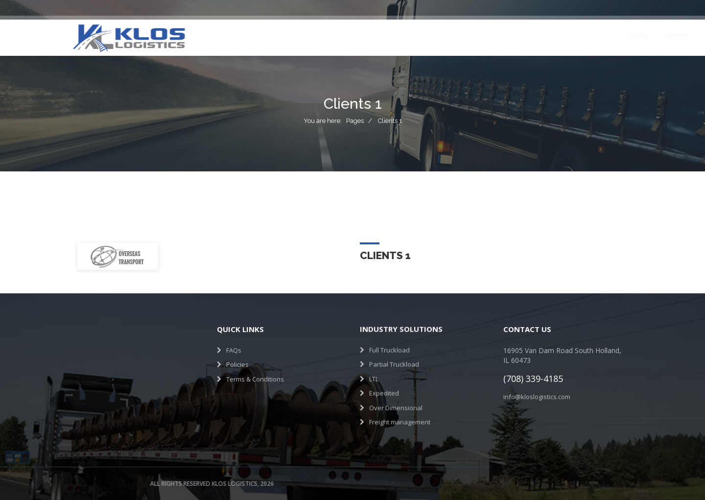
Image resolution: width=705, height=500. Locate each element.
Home (222, 36)
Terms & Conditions (255, 376)
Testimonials (412, 36)
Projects (353, 36)
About (260, 36)
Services (304, 36)
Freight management (399, 418)
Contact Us (543, 36)
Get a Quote (614, 36)
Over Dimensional (396, 404)
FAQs (233, 347)
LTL (373, 375)
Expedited (384, 389)
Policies (237, 362)
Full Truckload (389, 346)
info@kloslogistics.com (541, 396)
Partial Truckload (394, 361)
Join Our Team (479, 36)
